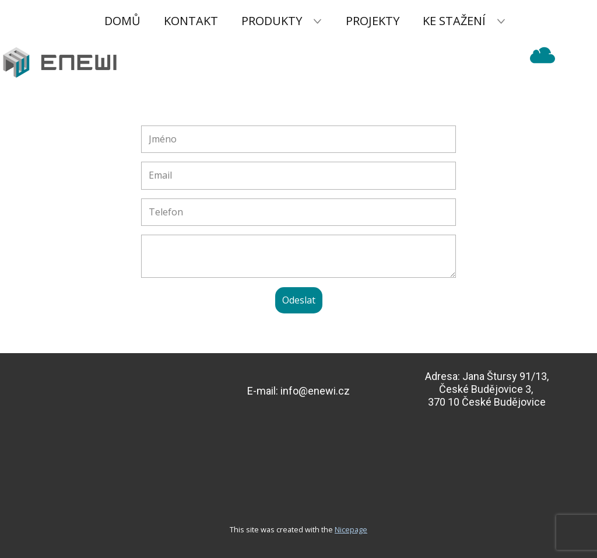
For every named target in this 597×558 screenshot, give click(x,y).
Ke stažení (454, 21)
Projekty (372, 21)
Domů (122, 21)
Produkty (271, 21)
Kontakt (191, 21)
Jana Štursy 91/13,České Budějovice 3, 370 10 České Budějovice (488, 388)
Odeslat (298, 300)
